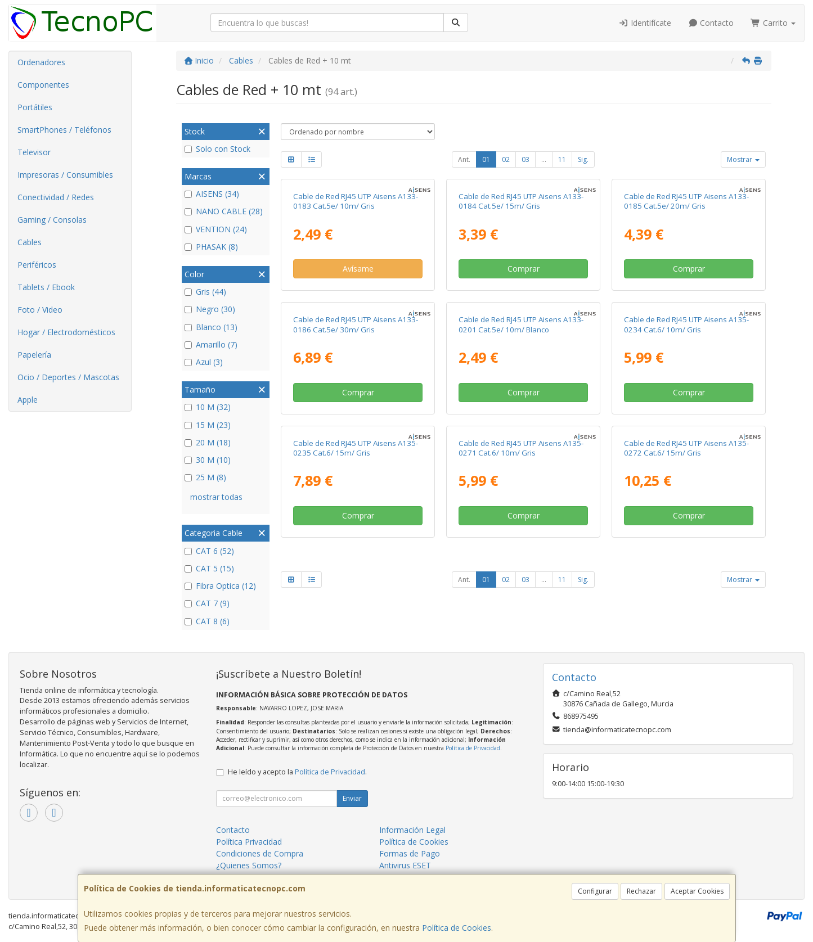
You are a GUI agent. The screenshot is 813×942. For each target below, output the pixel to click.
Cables (29, 242)
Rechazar (641, 891)
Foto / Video (39, 309)
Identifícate (644, 22)
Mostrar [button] (743, 159)
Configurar (595, 891)
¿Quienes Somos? (248, 865)
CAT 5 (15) (209, 568)
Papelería (34, 354)
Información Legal (412, 829)
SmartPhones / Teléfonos (64, 129)
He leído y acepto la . (297, 772)
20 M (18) (208, 442)
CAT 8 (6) (207, 621)
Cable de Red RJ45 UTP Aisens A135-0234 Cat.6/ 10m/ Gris (686, 324)
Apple (27, 399)
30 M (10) (208, 459)
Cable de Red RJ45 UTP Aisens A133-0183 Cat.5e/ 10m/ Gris (355, 201)
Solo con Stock (217, 148)
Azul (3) (204, 362)
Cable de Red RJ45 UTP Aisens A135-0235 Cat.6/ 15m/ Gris (355, 448)
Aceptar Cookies (697, 891)
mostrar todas (216, 497)
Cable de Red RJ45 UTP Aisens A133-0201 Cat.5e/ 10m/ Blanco (521, 324)
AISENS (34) (212, 193)
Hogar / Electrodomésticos (66, 332)
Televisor (34, 152)
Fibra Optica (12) (220, 585)
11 (562, 159)
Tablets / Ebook (46, 287)
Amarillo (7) (211, 344)
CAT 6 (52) (209, 551)
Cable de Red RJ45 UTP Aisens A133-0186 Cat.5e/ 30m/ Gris (355, 324)
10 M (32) (208, 407)
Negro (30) (210, 309)
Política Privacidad (249, 841)
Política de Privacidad (473, 748)
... (543, 159)
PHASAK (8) (211, 246)
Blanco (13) (211, 327)
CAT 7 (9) (207, 603)
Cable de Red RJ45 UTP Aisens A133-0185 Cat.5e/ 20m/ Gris (686, 201)
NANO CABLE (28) (224, 211)
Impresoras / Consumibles (65, 174)
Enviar (352, 798)
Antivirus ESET (405, 865)
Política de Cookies (456, 927)
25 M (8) (205, 477)
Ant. (464, 159)
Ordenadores (41, 62)
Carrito (773, 22)
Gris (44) (205, 291)
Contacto (711, 22)
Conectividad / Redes (55, 197)
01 (486, 159)
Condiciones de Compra (259, 853)
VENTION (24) (216, 229)
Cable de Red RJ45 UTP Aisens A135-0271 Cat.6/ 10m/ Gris (521, 448)
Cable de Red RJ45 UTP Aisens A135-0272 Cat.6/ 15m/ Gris (686, 448)
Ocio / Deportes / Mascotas (68, 377)
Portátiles (34, 107)
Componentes (43, 84)
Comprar (523, 268)
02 (506, 159)
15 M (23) (208, 425)
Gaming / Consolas (52, 219)
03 (525, 159)
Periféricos (36, 264)
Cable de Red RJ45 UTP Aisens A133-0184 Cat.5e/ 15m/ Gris (521, 201)
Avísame (358, 268)
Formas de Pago (409, 853)
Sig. (583, 159)
